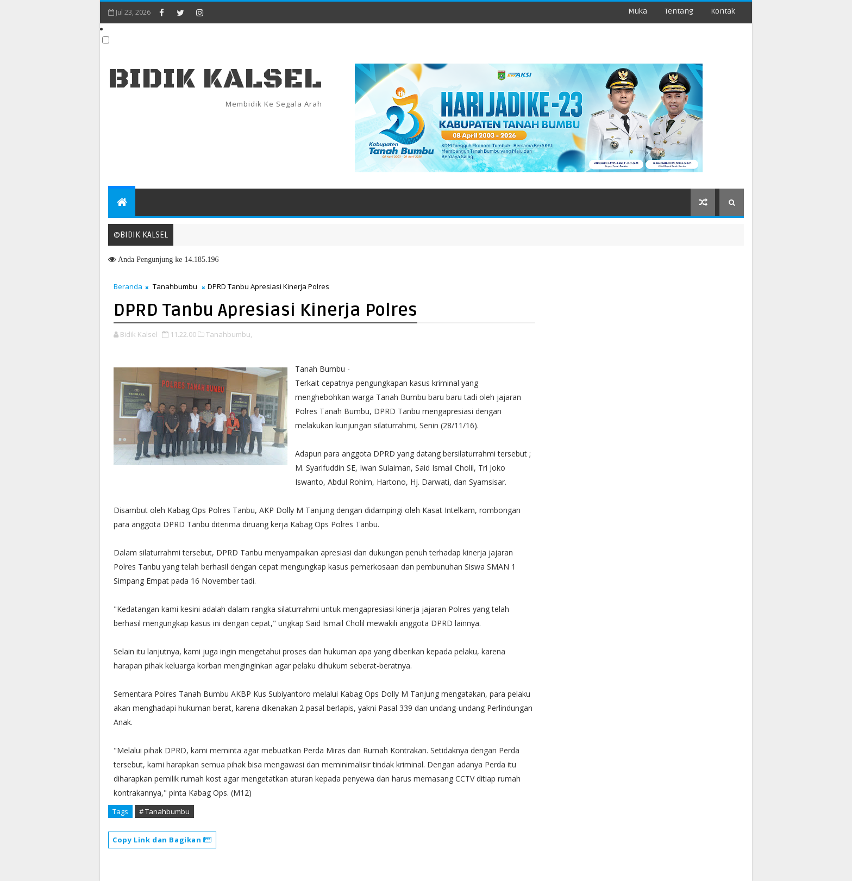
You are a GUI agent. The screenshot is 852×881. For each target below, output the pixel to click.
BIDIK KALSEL (215, 79)
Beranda (128, 286)
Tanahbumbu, (229, 334)
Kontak (723, 11)
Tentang (679, 11)
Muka (637, 11)
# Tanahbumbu (164, 811)
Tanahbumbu (175, 286)
